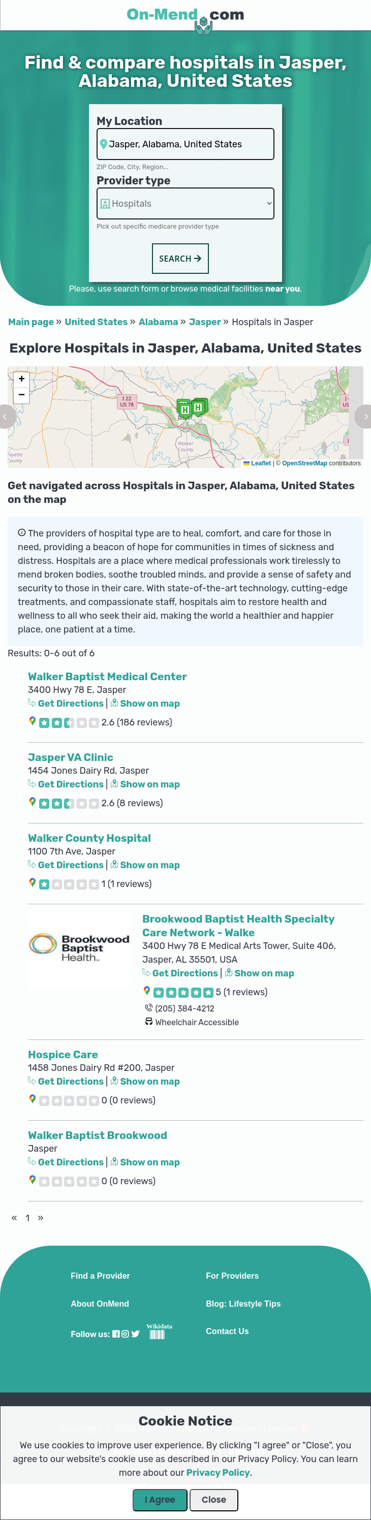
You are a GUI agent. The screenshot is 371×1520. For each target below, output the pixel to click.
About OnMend (100, 1304)
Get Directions (67, 703)
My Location (129, 121)
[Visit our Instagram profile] (125, 1334)
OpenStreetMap (304, 463)
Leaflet (257, 463)
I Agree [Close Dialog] (160, 1500)
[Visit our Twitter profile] (135, 1334)
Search (180, 258)
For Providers (232, 1276)
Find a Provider (100, 1276)
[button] (198, 408)
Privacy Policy (218, 1472)
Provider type (134, 180)
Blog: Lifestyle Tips (243, 1304)
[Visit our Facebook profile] (115, 1334)
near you (282, 289)
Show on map (145, 703)
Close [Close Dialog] (214, 1500)
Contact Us (227, 1331)
